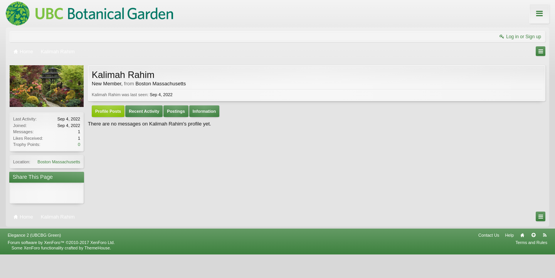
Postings (176, 111)
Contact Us (488, 232)
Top (533, 232)
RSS (544, 232)
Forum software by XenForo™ (61, 239)
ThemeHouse (97, 244)
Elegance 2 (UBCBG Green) (34, 232)
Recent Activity (144, 111)
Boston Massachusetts (58, 161)
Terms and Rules (531, 239)
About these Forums (523, 19)
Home (522, 232)
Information (204, 111)
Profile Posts (108, 111)
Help (509, 232)
